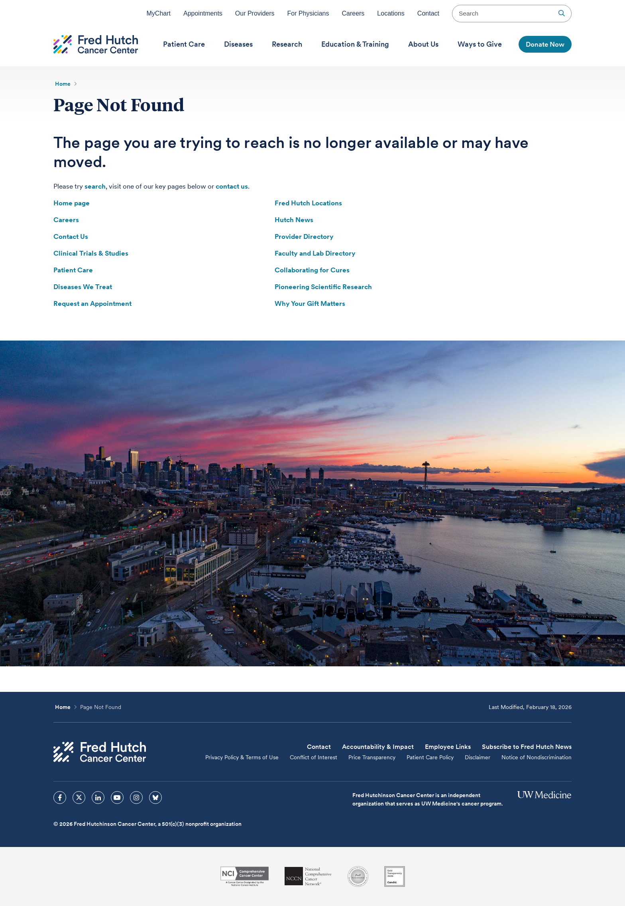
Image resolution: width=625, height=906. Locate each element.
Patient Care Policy (430, 757)
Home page (71, 203)
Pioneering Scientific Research (323, 287)
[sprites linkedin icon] (98, 797)
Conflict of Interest (313, 757)
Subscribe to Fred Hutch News (527, 746)
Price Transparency (371, 757)
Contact (428, 13)
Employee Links (448, 746)
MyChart (159, 13)
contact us (232, 186)
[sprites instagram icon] (136, 797)
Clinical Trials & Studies (90, 253)
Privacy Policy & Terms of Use (242, 757)
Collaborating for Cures (312, 270)
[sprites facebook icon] (59, 797)
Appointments (202, 13)
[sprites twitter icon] (79, 797)
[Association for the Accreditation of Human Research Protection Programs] (358, 876)
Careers (353, 13)
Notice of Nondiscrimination (536, 757)
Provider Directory (304, 236)
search (95, 186)
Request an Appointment (92, 303)
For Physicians (308, 13)
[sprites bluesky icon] (155, 797)
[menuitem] (184, 44)
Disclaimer (477, 757)
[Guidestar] (394, 876)
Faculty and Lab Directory (315, 253)
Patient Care (73, 270)
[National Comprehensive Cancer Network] (308, 876)
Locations (391, 13)
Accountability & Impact (378, 746)
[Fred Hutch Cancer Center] (99, 752)
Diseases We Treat (82, 287)
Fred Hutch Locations (308, 203)
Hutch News (294, 220)
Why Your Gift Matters (310, 303)
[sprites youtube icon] (117, 797)
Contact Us (70, 236)
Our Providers (255, 13)
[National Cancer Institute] (244, 876)
